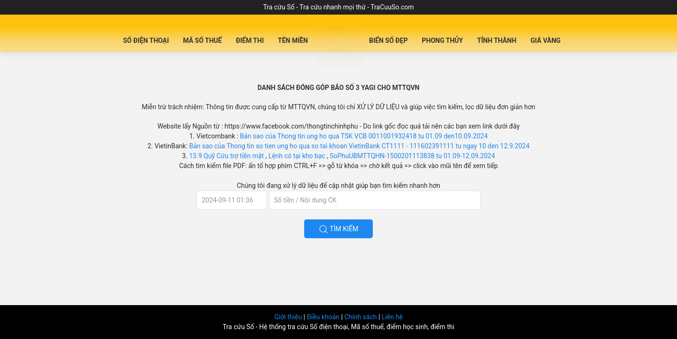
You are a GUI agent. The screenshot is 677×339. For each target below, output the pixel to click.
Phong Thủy (442, 40)
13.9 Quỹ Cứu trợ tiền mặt (227, 156)
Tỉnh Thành (497, 40)
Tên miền (293, 40)
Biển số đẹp (388, 40)
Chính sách (361, 317)
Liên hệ (392, 317)
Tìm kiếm (338, 229)
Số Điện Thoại (146, 40)
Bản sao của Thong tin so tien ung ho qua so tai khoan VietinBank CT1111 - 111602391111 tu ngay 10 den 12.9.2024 (359, 146)
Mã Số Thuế (202, 40)
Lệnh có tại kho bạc (297, 156)
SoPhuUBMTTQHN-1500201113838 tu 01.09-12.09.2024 (412, 156)
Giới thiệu (288, 317)
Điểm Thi (250, 40)
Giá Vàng (545, 40)
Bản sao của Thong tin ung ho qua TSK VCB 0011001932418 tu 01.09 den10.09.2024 (364, 136)
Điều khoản (324, 317)
